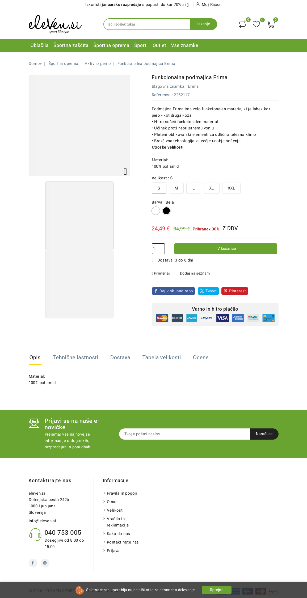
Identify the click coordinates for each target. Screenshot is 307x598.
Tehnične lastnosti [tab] (75, 357)
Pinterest (237, 291)
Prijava (113, 551)
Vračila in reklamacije (118, 522)
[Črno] (166, 211)
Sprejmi (217, 590)
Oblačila (40, 45)
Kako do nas (118, 534)
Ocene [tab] (201, 357)
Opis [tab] (35, 357)
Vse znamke (184, 45)
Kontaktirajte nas (50, 480)
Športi (141, 45)
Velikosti (115, 510)
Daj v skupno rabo (176, 291)
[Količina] (158, 248)
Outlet (159, 45)
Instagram (45, 563)
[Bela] (156, 211)
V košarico (226, 248)
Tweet (211, 291)
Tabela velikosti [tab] (161, 357)
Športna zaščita (71, 45)
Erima (193, 86)
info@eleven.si (42, 521)
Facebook (33, 563)
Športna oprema (111, 45)
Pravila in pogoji (122, 493)
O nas (112, 502)
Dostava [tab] (120, 357)
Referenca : (162, 95)
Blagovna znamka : (169, 86)
